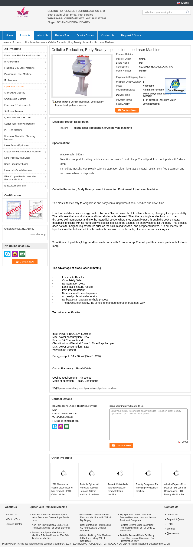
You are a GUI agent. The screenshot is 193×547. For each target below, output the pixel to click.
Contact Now (129, 110)
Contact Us (107, 35)
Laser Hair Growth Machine (18, 170)
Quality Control (85, 35)
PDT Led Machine (13, 130)
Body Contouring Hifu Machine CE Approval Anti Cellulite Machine (95, 528)
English (185, 3)
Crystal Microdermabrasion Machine (22, 151)
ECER (166, 543)
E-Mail (170, 524)
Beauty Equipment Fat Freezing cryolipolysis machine (147, 487)
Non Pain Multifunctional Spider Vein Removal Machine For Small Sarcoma (51, 526)
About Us (42, 35)
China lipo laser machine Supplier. (35, 543)
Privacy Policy (9, 543)
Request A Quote (131, 35)
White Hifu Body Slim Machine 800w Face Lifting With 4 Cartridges (95, 538)
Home (9, 35)
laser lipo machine (88, 388)
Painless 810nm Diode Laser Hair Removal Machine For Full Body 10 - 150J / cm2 (138, 528)
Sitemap (171, 528)
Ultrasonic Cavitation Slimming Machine (19, 138)
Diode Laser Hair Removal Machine (22, 55)
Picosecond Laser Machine (17, 74)
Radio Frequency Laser (16, 164)
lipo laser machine (107, 388)
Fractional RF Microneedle (17, 105)
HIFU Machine (11, 61)
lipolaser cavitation (67, 388)
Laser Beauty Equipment (16, 145)
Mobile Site (173, 533)
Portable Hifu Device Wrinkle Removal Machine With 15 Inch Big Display (95, 517)
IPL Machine (10, 80)
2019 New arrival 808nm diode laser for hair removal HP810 (62, 487)
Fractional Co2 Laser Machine (19, 68)
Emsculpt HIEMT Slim (15, 185)
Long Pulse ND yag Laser (17, 158)
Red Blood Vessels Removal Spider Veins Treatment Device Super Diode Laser (50, 517)
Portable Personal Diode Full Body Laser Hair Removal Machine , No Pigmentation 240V (137, 538)
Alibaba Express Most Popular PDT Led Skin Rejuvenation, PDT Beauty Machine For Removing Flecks (175, 491)
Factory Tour (62, 35)
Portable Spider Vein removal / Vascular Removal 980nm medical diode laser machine (90, 491)
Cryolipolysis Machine (15, 99)
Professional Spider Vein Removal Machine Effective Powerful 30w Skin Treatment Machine (50, 535)
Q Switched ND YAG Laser (17, 117)
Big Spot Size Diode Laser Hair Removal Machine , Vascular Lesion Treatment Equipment (138, 517)
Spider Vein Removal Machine (19, 123)
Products (25, 35)
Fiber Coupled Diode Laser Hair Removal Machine (20, 178)
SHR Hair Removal (13, 111)
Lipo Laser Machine (35, 42)
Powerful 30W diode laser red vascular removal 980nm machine (118, 489)
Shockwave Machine (14, 92)
